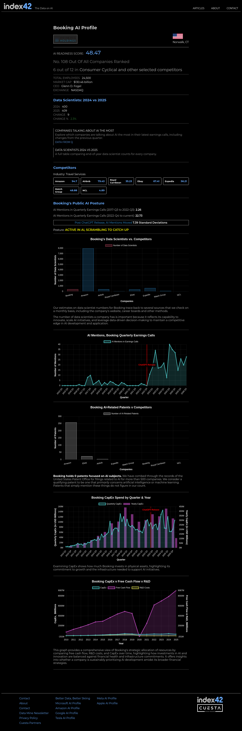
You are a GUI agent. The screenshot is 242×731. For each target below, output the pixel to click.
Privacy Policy (28, 718)
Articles (198, 8)
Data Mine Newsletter (34, 713)
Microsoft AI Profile (68, 703)
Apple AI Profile (107, 703)
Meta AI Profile (107, 698)
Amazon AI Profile (68, 708)
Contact (232, 8)
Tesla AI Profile (65, 718)
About (215, 8)
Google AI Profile (67, 713)
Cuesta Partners (30, 723)
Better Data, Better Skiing (73, 698)
